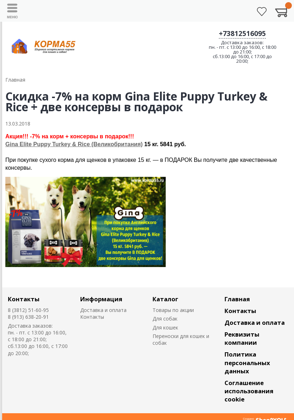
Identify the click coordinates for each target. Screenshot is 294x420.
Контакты (24, 299)
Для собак (165, 318)
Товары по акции (173, 310)
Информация (101, 299)
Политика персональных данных (247, 362)
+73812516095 (242, 33)
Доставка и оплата (103, 310)
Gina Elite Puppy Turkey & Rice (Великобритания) (74, 144)
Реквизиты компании (242, 338)
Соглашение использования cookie (249, 391)
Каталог (165, 299)
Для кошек (165, 327)
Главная (237, 299)
